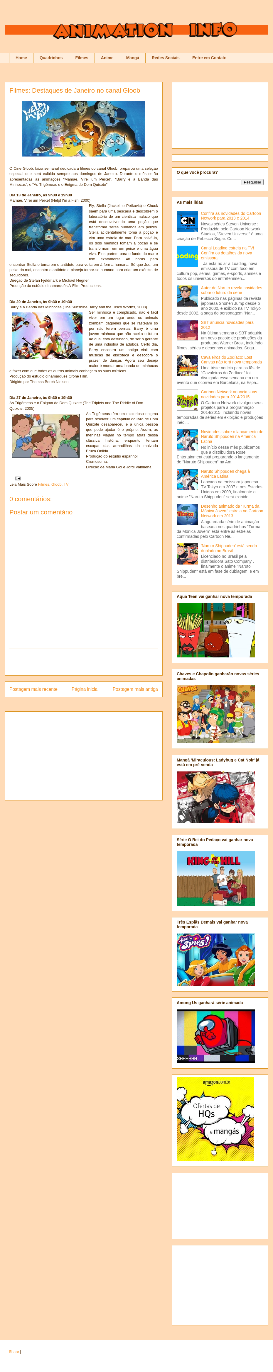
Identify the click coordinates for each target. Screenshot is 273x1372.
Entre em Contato (209, 57)
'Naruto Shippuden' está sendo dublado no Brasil (229, 548)
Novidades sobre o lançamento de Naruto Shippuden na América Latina (232, 436)
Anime (107, 57)
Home (21, 57)
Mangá (132, 57)
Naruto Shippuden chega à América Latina (225, 474)
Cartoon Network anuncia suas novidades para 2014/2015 (229, 394)
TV (66, 484)
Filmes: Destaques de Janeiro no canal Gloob (74, 90)
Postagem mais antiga (135, 689)
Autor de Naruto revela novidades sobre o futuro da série (231, 290)
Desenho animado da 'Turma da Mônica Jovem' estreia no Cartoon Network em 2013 (232, 511)
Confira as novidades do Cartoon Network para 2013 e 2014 (231, 216)
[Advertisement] (83, 662)
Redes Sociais (166, 57)
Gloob (56, 484)
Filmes (81, 57)
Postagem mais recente (33, 689)
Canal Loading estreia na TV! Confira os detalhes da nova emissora (227, 253)
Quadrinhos (51, 57)
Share (14, 1351)
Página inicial (85, 689)
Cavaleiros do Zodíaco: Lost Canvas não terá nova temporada (231, 360)
